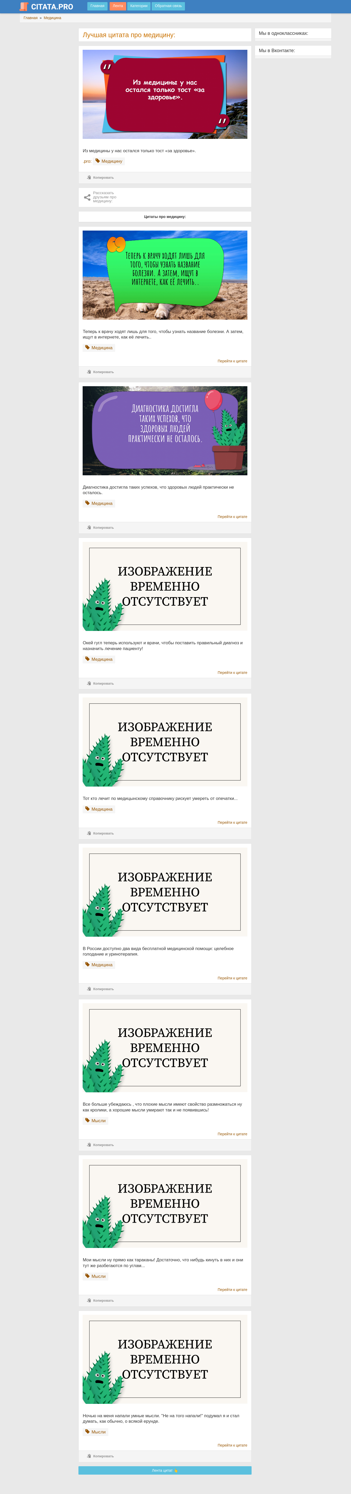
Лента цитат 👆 (165, 1470)
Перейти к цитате (232, 361)
